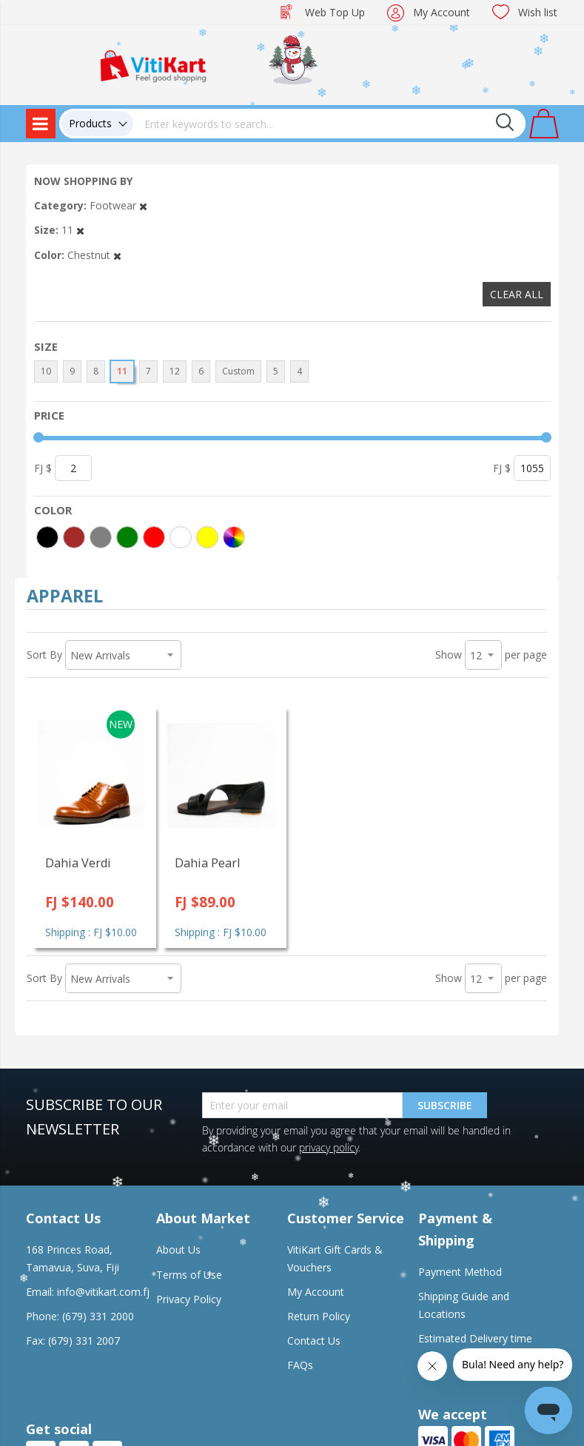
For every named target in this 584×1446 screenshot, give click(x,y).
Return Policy (318, 1316)
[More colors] (234, 537)
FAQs (300, 1365)
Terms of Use (189, 1275)
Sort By (44, 655)
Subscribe (444, 1105)
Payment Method (460, 1272)
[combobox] (329, 123)
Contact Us (313, 1341)
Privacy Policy (188, 1299)
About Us (178, 1249)
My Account (441, 12)
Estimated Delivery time (475, 1338)
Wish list (537, 12)
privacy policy (328, 1147)
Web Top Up (335, 12)
